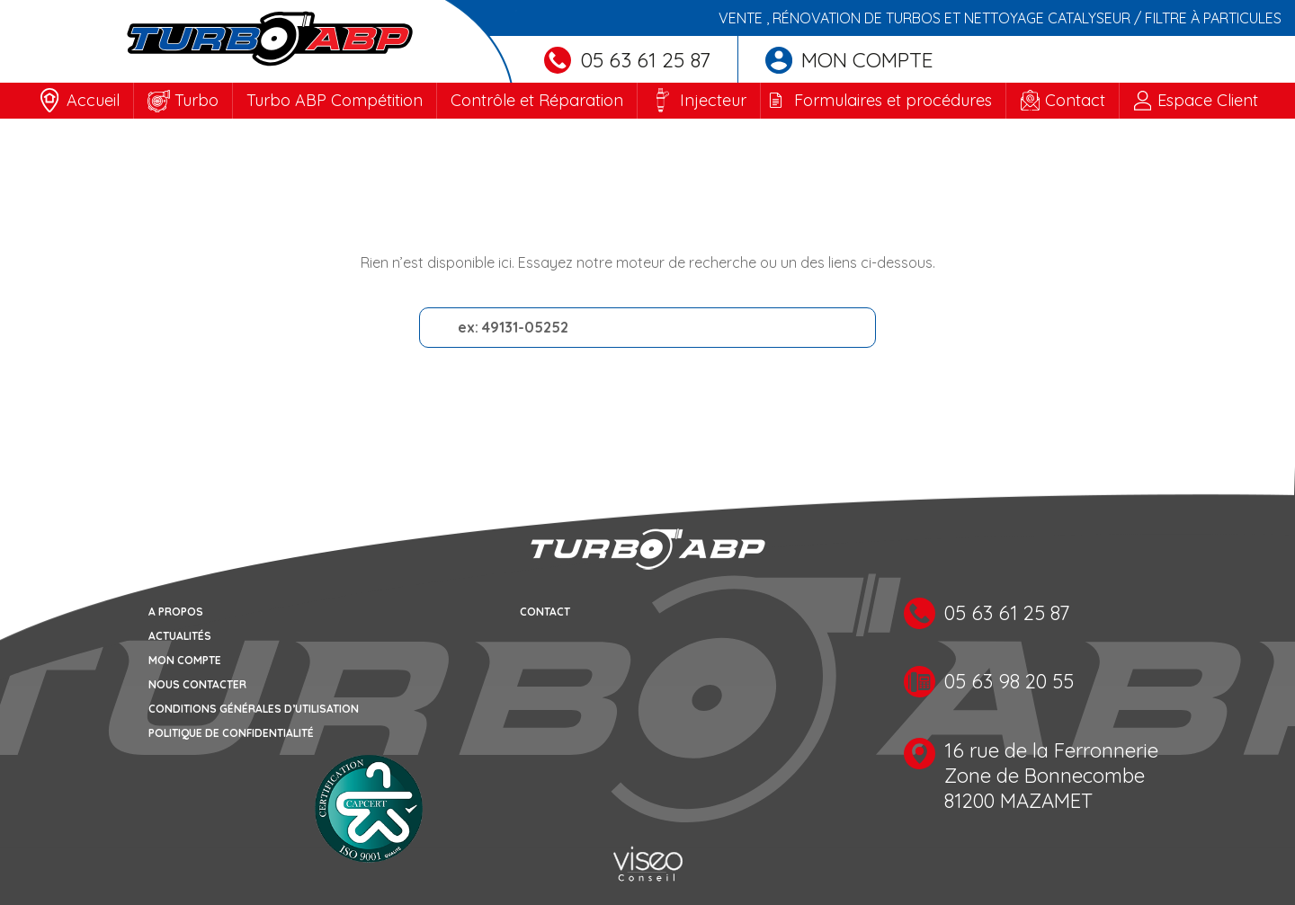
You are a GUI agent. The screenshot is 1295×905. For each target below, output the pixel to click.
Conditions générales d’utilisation (253, 708)
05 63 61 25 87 (627, 60)
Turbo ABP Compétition (334, 100)
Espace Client (1207, 100)
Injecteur (713, 100)
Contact (1075, 100)
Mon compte (849, 60)
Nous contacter (197, 684)
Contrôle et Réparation (537, 100)
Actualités (179, 636)
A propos (175, 611)
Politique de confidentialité (231, 733)
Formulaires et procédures (893, 100)
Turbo (196, 100)
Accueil (93, 100)
